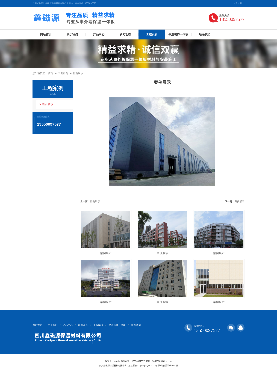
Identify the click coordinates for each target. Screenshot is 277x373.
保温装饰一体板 (178, 34)
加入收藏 (237, 3)
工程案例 (151, 34)
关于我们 (72, 34)
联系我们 (204, 34)
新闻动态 (125, 34)
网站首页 (45, 34)
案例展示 (78, 73)
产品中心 (98, 34)
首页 (50, 73)
